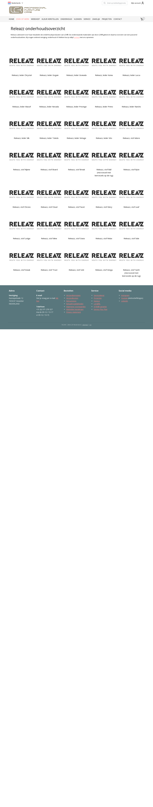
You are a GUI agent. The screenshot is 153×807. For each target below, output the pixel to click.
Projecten (98, 298)
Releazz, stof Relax (104, 238)
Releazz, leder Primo (104, 106)
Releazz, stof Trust (49, 270)
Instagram (125, 295)
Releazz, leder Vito (104, 138)
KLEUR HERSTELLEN (50, 19)
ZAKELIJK (96, 19)
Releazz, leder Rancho (131, 106)
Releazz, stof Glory (104, 207)
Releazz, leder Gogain (49, 75)
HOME (11, 19)
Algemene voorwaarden (76, 306)
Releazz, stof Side (131, 238)
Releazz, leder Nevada (49, 106)
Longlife (97, 304)
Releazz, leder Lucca (131, 75)
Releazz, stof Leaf (131, 207)
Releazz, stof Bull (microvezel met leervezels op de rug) (104, 172)
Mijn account (137, 2)
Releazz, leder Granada (76, 75)
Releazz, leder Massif (21, 106)
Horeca (97, 301)
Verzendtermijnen (73, 295)
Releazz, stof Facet (76, 207)
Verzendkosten (72, 298)
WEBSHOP (35, 19)
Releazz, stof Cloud (49, 207)
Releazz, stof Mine (49, 238)
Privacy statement (73, 312)
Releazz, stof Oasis (76, 238)
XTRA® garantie (100, 306)
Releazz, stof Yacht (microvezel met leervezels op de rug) (131, 273)
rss (90, 325)
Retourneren (71, 301)
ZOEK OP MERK (22, 19)
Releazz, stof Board (49, 169)
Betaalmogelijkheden (74, 304)
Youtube (124, 298)
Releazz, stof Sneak (21, 270)
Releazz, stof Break (76, 169)
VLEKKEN (78, 19)
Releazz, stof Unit (76, 270)
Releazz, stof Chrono (22, 207)
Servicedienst (99, 295)
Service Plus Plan (100, 309)
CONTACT (118, 19)
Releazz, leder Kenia (104, 75)
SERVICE (87, 19)
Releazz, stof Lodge (21, 238)
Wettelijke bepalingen (74, 309)
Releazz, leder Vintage (76, 138)
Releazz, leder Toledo (49, 138)
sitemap (85, 325)
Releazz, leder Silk (21, 138)
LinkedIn (124, 301)
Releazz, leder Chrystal (22, 75)
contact (76, 37)
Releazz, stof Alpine (21, 169)
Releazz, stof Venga (104, 270)
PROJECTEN (107, 19)
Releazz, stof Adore (131, 138)
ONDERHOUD (66, 19)
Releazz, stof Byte (131, 169)
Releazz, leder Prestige (76, 106)
